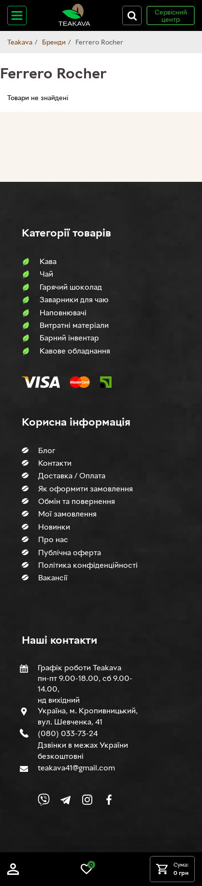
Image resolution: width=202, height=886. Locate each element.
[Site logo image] (74, 24)
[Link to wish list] (86, 872)
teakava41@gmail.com (76, 767)
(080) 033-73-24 (68, 733)
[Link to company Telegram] (65, 800)
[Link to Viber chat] (44, 800)
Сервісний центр (171, 15)
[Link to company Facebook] (109, 800)
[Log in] (13, 872)
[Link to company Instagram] (87, 800)
